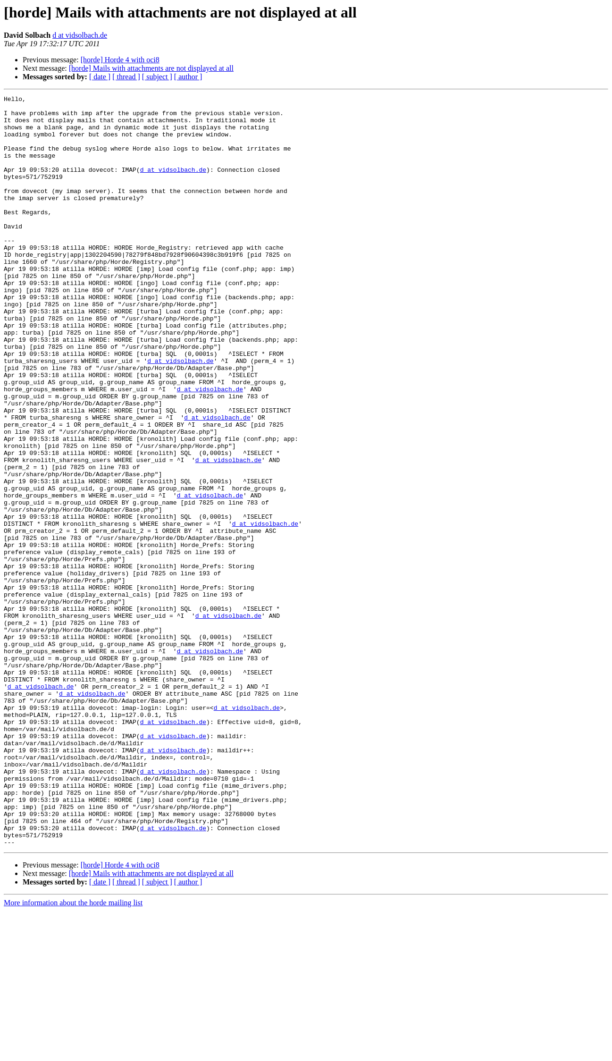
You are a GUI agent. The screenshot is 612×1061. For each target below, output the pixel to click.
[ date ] (99, 77)
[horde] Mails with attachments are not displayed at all (151, 68)
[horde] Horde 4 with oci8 (120, 60)
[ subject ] (157, 77)
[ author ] (188, 77)
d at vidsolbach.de (79, 35)
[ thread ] (126, 77)
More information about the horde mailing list (73, 1053)
